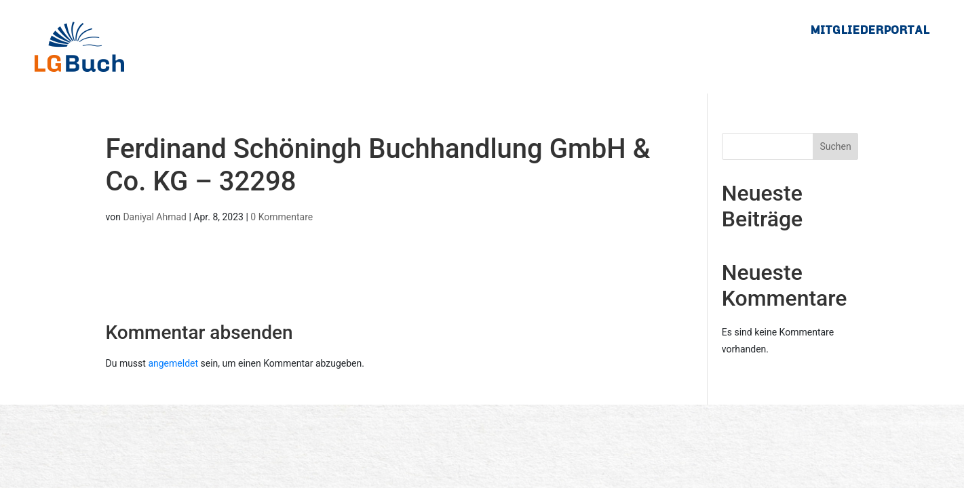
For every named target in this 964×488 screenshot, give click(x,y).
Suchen (835, 146)
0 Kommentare (281, 216)
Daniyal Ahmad (155, 216)
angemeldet (173, 363)
